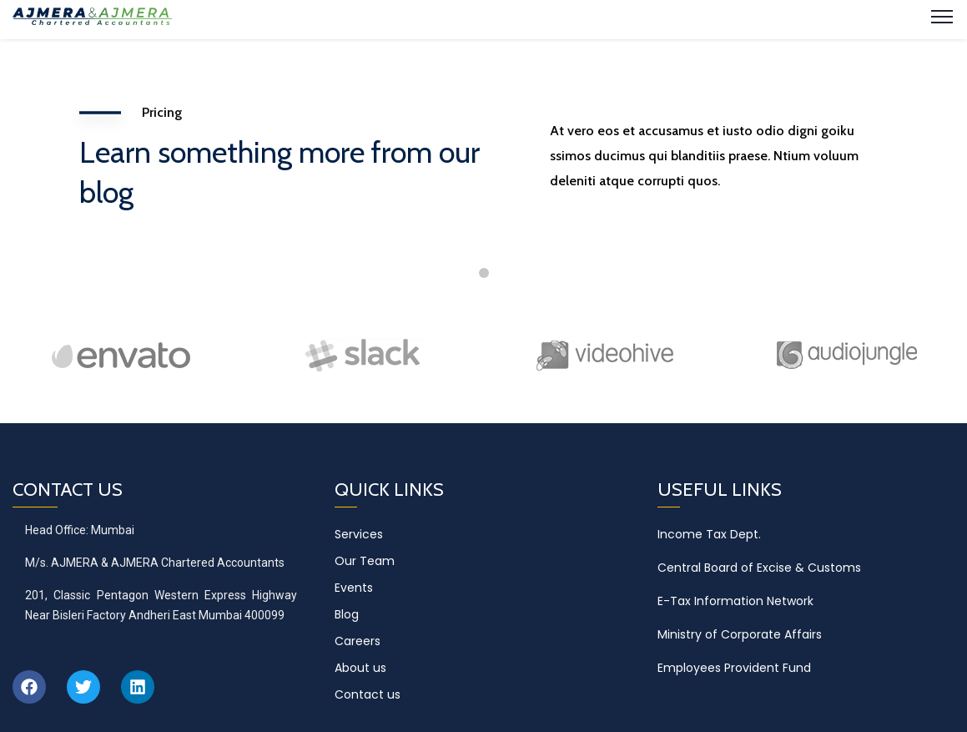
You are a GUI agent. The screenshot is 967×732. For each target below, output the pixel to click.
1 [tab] (484, 273)
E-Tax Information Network (735, 601)
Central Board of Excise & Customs (759, 567)
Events (354, 587)
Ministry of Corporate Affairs (739, 634)
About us (360, 667)
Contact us (367, 694)
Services (359, 534)
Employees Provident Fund (734, 667)
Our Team (365, 561)
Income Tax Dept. (709, 534)
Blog (347, 614)
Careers (357, 641)
